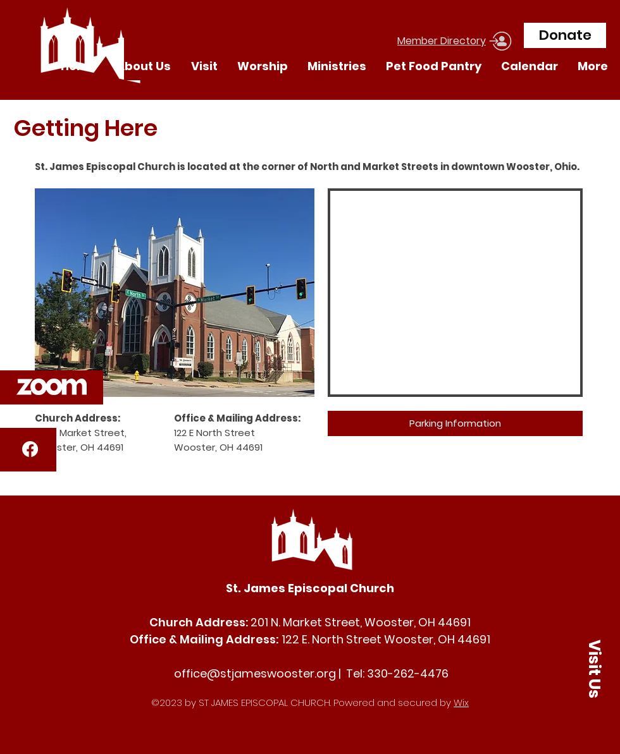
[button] (51, 387)
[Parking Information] (455, 423)
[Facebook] (30, 449)
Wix (461, 702)
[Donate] (565, 35)
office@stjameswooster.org (255, 673)
